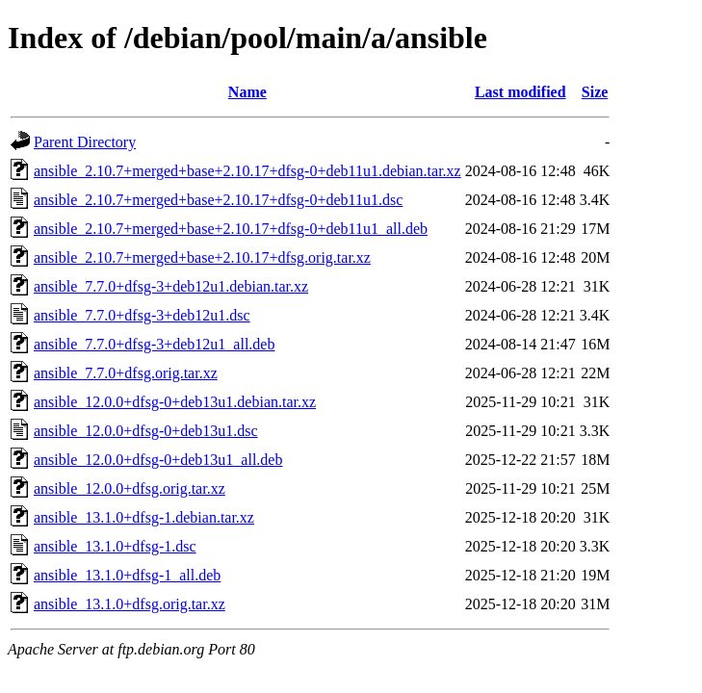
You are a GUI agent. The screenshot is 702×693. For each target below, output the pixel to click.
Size (595, 92)
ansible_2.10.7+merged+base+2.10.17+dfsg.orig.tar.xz (202, 257)
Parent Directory (85, 142)
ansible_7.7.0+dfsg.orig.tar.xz (126, 373)
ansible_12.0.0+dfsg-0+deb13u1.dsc (146, 431)
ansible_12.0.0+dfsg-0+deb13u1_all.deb (158, 459)
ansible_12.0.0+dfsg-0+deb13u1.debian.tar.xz (175, 402)
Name (247, 92)
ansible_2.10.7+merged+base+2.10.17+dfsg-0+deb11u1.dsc (218, 200)
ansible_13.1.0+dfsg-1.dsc (115, 546)
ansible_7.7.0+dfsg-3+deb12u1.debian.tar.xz (171, 286)
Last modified (520, 92)
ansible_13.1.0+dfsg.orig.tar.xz (129, 604)
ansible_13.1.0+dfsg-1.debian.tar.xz (144, 517)
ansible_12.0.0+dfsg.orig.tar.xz (129, 488)
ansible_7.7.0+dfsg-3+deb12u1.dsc (142, 315)
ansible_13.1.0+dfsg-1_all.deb (127, 575)
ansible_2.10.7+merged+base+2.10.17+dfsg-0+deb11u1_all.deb (231, 228)
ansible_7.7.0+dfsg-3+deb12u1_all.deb (154, 344)
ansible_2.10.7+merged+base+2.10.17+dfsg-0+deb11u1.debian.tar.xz (247, 171)
